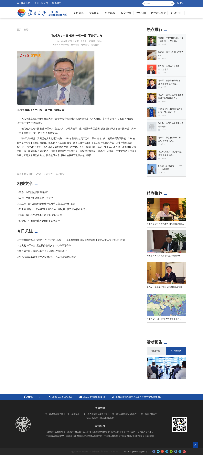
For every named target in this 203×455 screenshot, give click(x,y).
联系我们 (56, 3)
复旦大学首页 (41, 3)
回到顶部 (195, 445)
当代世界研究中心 (146, 432)
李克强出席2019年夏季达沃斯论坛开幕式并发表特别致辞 (47, 257)
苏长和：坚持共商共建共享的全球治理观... (165, 224)
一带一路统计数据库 (148, 414)
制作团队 (128, 451)
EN (181, 3)
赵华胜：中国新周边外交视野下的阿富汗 (39, 220)
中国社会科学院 (111, 436)
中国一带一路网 (128, 432)
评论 (26, 29)
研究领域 (110, 12)
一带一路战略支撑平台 (53, 414)
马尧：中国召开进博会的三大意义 (36, 198)
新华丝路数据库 (107, 418)
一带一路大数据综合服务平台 (94, 414)
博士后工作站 (158, 12)
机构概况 (78, 12)
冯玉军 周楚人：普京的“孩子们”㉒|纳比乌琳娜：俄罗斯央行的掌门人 (53, 209)
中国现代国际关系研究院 (131, 436)
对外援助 (85, 44)
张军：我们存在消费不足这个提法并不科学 (40, 215)
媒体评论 (60, 174)
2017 (38, 174)
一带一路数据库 (72, 414)
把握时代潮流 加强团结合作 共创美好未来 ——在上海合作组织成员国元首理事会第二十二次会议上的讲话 (72, 240)
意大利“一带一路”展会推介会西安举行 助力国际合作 (45, 245)
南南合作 (95, 44)
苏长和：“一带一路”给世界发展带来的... (164, 319)
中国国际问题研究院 (55, 436)
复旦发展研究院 (100, 432)
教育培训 (126, 12)
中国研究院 (114, 432)
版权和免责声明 (140, 451)
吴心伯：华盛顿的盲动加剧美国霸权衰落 (164, 287)
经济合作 (28, 174)
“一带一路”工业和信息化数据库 (123, 414)
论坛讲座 (141, 12)
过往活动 (176, 351)
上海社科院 (149, 436)
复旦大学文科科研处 (56, 432)
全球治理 (75, 44)
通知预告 (156, 351)
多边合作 (48, 174)
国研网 (69, 436)
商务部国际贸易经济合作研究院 (88, 436)
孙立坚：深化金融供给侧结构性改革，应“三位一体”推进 (47, 204)
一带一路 (65, 44)
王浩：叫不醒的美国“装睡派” (33, 192)
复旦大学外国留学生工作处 (79, 432)
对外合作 (176, 12)
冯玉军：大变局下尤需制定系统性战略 (163, 255)
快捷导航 (25, 3)
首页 (19, 29)
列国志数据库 (92, 418)
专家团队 (94, 12)
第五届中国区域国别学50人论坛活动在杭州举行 (43, 251)
